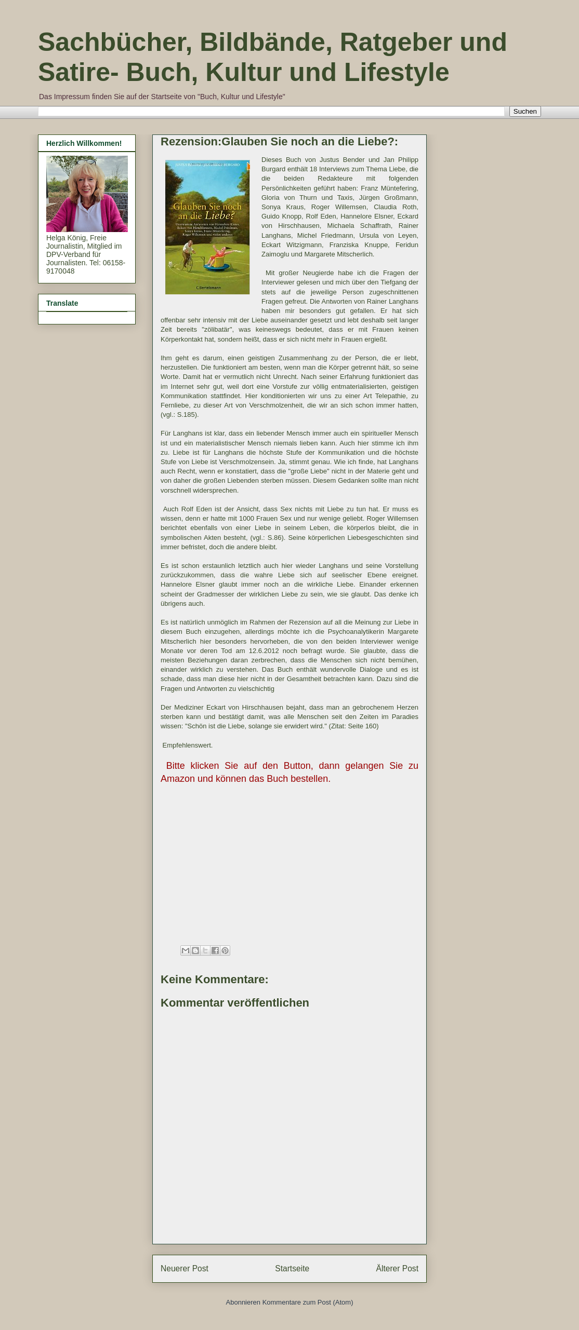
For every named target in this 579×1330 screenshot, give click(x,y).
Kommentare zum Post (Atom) (307, 1302)
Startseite (292, 1268)
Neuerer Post (184, 1268)
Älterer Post (397, 1268)
